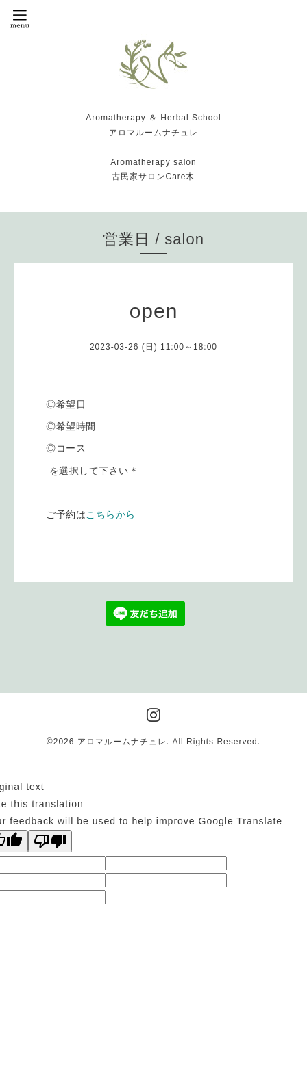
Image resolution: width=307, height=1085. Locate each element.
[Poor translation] (50, 841)
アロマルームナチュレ (122, 741)
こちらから (111, 514)
